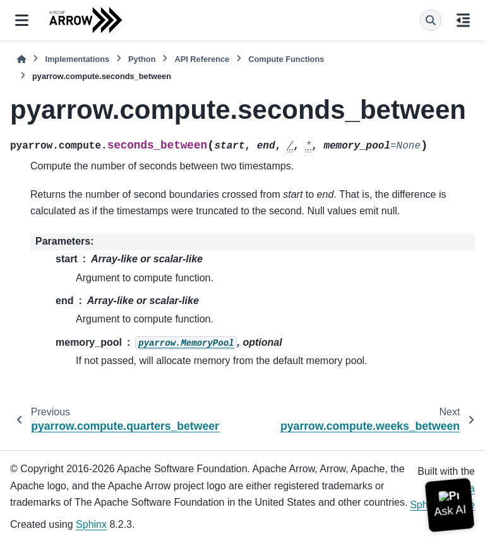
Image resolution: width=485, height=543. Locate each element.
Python (141, 59)
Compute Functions (286, 59)
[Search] (430, 20)
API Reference (201, 59)
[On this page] (463, 20)
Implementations (77, 59)
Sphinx (91, 524)
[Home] (21, 59)
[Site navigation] (21, 20)
